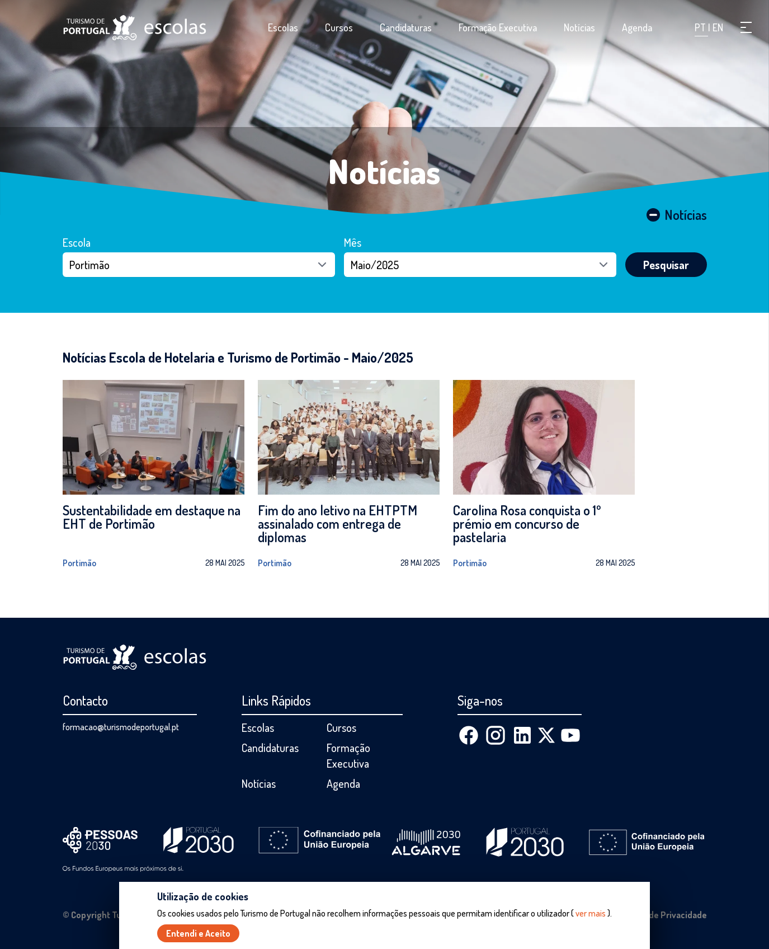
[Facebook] (468, 735)
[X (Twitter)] (546, 735)
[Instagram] (495, 735)
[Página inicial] (135, 27)
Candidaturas (406, 27)
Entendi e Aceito (198, 933)
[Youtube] (570, 735)
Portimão (79, 563)
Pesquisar (666, 264)
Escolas (283, 27)
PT (701, 27)
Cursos (339, 27)
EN (718, 27)
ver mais (590, 913)
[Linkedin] (522, 735)
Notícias (579, 27)
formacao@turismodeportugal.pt (121, 726)
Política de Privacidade (662, 914)
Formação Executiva (498, 27)
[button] (746, 27)
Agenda (637, 27)
